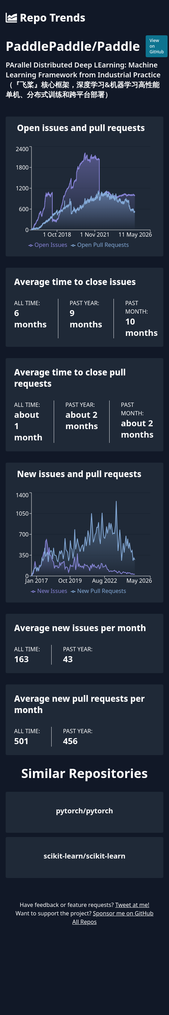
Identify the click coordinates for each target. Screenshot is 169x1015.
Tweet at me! (132, 905)
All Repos (84, 922)
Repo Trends (45, 17)
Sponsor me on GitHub (123, 913)
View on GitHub (157, 46)
